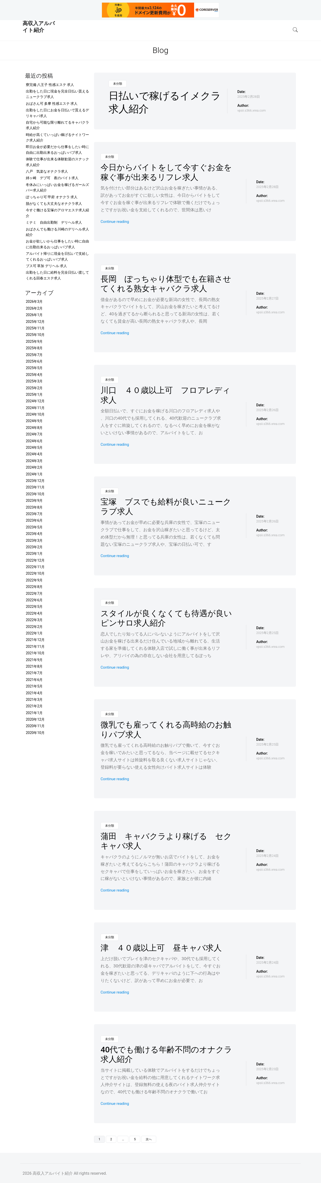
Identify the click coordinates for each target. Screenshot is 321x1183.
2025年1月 (34, 394)
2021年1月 (34, 713)
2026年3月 (34, 302)
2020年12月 (35, 719)
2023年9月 (34, 501)
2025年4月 (34, 375)
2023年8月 (34, 507)
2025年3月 (34, 381)
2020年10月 (35, 733)
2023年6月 (34, 520)
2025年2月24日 (267, 856)
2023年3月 (34, 540)
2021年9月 (34, 660)
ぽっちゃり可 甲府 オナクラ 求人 (51, 197)
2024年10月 (35, 414)
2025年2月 (34, 388)
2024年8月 (34, 428)
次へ (149, 1139)
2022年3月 (34, 620)
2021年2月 (34, 706)
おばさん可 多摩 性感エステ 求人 (51, 104)
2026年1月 (34, 315)
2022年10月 (35, 573)
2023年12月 (35, 481)
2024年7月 (34, 434)
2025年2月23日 (267, 1069)
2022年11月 (35, 567)
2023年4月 (34, 534)
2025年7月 (34, 355)
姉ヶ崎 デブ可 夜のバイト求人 (52, 178)
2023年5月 (34, 527)
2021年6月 (34, 680)
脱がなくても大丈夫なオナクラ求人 (54, 204)
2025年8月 (34, 348)
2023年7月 (34, 514)
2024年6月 (34, 441)
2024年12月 (35, 401)
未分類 (117, 83)
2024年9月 (34, 421)
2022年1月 (34, 633)
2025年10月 (35, 335)
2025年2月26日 (267, 410)
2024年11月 (35, 408)
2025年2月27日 (267, 298)
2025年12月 (35, 322)
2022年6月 (34, 600)
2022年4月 (34, 613)
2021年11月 (35, 647)
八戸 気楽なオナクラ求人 (47, 171)
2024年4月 (34, 454)
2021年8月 (34, 666)
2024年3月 (34, 461)
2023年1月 (34, 554)
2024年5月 (34, 448)
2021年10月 (35, 653)
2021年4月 (34, 693)
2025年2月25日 (267, 633)
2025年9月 (34, 341)
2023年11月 (35, 487)
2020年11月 (35, 726)
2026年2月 (34, 308)
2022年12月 (35, 560)
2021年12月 (35, 640)
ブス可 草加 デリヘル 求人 (46, 266)
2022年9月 (34, 580)
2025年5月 (34, 368)
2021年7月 (34, 673)
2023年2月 (34, 547)
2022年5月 (34, 607)
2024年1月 (34, 474)
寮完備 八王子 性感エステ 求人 (50, 85)
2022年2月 (34, 627)
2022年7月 (34, 594)
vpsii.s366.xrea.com (251, 110)
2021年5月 (34, 686)
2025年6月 (34, 361)
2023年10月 (35, 494)
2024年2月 (34, 467)
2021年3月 (34, 700)
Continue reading (115, 221)
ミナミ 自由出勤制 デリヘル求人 (54, 222)
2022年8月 (34, 587)
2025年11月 (35, 328)
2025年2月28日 (248, 96)
